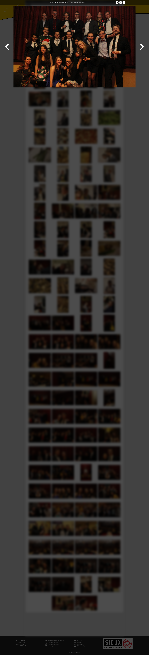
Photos (52, 2)
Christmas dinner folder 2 (77, 2)
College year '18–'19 (62, 2)
